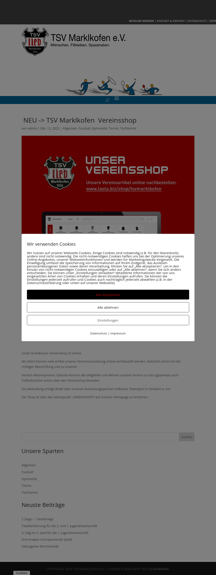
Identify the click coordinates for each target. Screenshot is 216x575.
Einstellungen (108, 320)
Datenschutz (98, 333)
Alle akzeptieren (108, 294)
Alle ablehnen (107, 307)
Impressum (118, 333)
